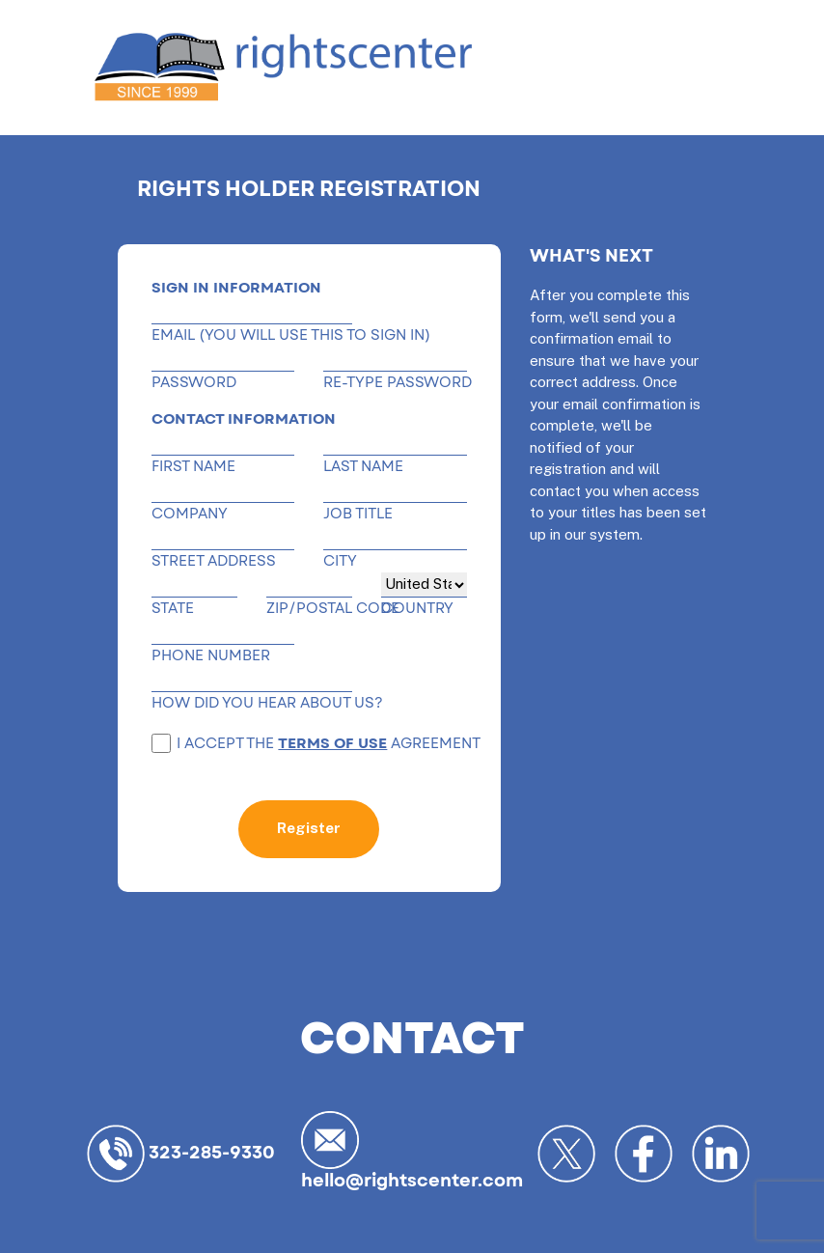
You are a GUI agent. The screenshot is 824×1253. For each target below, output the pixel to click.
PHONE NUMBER (210, 656)
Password (193, 383)
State (172, 608)
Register (309, 828)
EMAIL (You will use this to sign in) (251, 335)
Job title (358, 514)
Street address (213, 561)
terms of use (332, 744)
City (340, 561)
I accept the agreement (316, 743)
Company (189, 514)
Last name (363, 466)
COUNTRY (417, 608)
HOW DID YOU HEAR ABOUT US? (251, 703)
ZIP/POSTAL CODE (309, 608)
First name (193, 466)
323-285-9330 (181, 1154)
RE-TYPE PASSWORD (394, 383)
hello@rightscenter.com (412, 1150)
